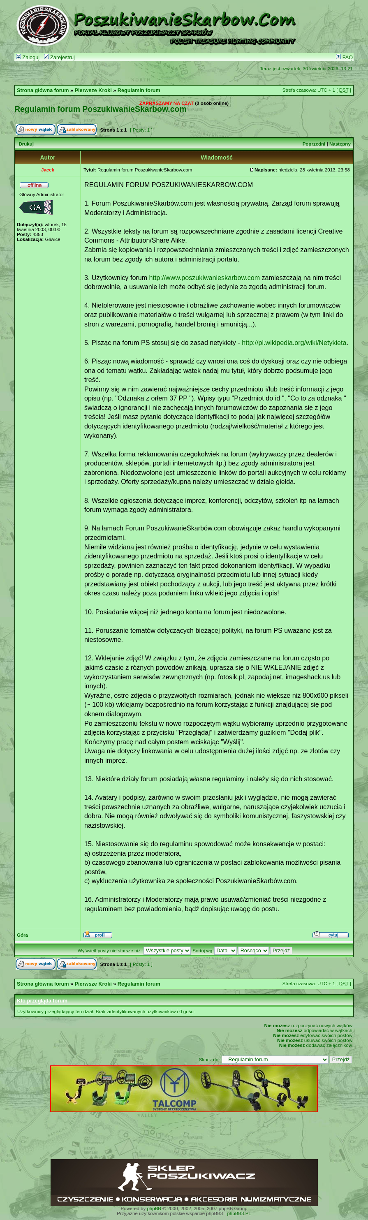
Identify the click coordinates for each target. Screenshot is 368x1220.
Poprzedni (314, 143)
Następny (340, 143)
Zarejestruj (59, 57)
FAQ (344, 57)
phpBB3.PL (239, 1213)
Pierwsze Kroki (93, 90)
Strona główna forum (43, 90)
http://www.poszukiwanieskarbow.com (204, 277)
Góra (22, 935)
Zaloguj (27, 57)
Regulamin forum (139, 90)
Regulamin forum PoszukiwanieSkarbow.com (100, 108)
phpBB (154, 1208)
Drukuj (26, 143)
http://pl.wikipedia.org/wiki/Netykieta (294, 342)
